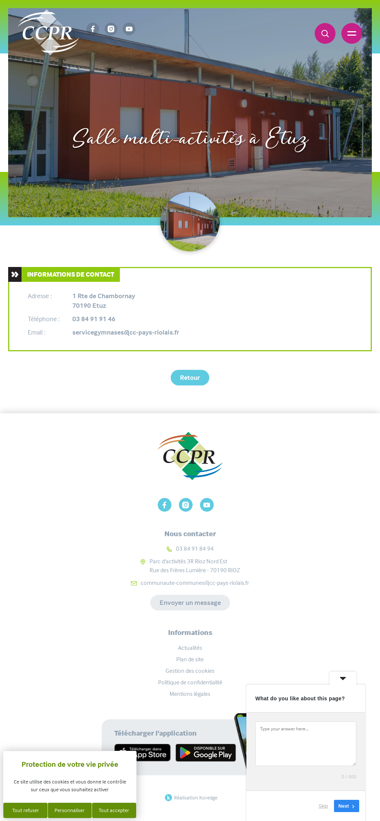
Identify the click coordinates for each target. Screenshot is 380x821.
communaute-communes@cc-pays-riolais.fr (195, 583)
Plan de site (190, 659)
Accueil (106, 114)
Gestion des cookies (190, 671)
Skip (323, 806)
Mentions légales (190, 694)
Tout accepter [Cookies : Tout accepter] (114, 810)
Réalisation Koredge (190, 797)
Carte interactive (159, 114)
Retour (190, 377)
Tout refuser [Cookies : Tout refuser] (25, 810)
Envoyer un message (190, 602)
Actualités (190, 648)
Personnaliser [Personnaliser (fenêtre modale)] (70, 810)
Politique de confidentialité (190, 682)
